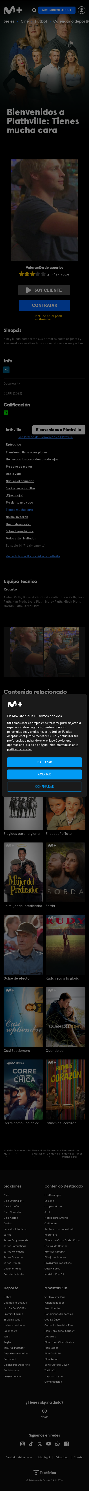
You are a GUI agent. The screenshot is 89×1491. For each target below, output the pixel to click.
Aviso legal (44, 1457)
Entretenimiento (14, 1274)
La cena (49, 1200)
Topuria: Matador (14, 1347)
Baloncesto (10, 1330)
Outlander (50, 1223)
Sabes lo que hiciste (19, 531)
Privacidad (62, 1457)
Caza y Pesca (52, 1268)
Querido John (56, 1051)
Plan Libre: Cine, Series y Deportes (59, 1333)
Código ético (52, 1319)
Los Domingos (52, 1195)
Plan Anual (51, 1359)
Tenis (7, 1336)
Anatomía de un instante (59, 1229)
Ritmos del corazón (61, 1123)
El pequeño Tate (59, 834)
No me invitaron (17, 517)
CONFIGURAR (44, 786)
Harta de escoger (18, 524)
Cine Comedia (12, 1212)
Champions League (15, 1302)
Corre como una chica (21, 1123)
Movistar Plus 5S (54, 1274)
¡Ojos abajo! (14, 495)
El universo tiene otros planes (26, 452)
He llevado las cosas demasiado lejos (32, 459)
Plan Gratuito (52, 1353)
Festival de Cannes (55, 1246)
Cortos (8, 1223)
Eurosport (10, 1359)
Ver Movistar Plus (54, 1297)
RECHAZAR (44, 762)
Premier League (13, 1314)
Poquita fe (50, 1234)
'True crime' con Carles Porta (62, 1240)
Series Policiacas (14, 1251)
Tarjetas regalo (53, 1376)
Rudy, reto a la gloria (62, 978)
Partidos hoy (11, 1370)
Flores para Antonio (56, 1217)
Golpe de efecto (16, 978)
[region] (44, 745)
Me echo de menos (19, 466)
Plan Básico (51, 1347)
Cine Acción (11, 1217)
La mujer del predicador (23, 906)
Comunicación (53, 1381)
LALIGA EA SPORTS (15, 1308)
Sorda (50, 906)
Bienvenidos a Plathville (58, 429)
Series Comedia (13, 1257)
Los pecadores (53, 1206)
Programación (12, 1376)
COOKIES (79, 1457)
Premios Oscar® (54, 1251)
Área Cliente (52, 1308)
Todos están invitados (21, 538)
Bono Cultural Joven (56, 1364)
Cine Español (12, 1206)
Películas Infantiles (15, 1229)
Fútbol (41, 21)
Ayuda (44, 1414)
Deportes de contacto (17, 1353)
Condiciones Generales (58, 1314)
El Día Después (13, 1319)
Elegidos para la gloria (22, 834)
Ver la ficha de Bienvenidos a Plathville (45, 437)
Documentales (12, 1268)
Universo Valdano (14, 1325)
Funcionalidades (54, 1302)
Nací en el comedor (20, 481)
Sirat (47, 1212)
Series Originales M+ (16, 1240)
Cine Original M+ (14, 1200)
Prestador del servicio (18, 1457)
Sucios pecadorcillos (20, 488)
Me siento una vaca (19, 502)
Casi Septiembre (17, 1051)
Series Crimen (12, 1263)
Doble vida (13, 474)
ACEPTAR (44, 774)
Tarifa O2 (50, 1370)
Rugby (7, 1342)
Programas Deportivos (57, 1263)
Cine (25, 21)
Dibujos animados (55, 1257)
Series (9, 21)
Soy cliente (44, 290)
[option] (27, 652)
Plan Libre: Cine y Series (59, 1342)
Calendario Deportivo (17, 1364)
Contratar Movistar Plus (58, 1325)
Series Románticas (15, 1246)
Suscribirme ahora (56, 10)
